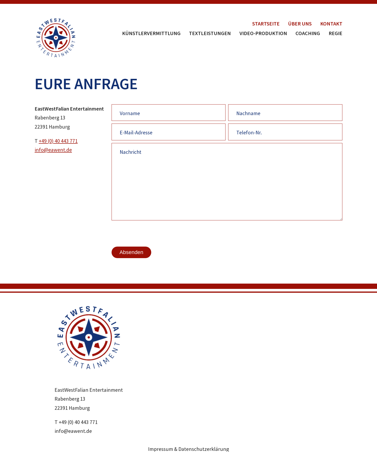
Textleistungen (210, 33)
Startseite (266, 23)
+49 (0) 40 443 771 (58, 140)
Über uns (300, 23)
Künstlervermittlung (151, 33)
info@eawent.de (53, 149)
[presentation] (148, 233)
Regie (335, 33)
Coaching (307, 33)
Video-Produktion (263, 33)
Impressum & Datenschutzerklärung (188, 449)
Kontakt (331, 23)
